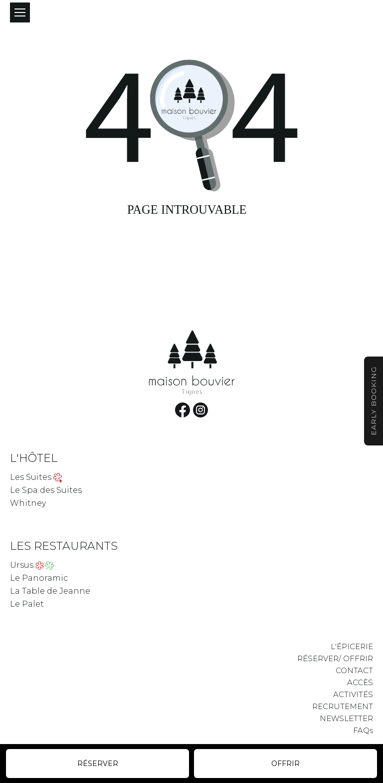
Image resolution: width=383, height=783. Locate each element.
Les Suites (30, 477)
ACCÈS (360, 682)
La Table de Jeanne (50, 591)
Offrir (285, 763)
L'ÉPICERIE (352, 646)
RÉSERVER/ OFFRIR (335, 658)
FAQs (363, 730)
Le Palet (27, 604)
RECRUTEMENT (342, 706)
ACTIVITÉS (353, 694)
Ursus (21, 565)
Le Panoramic (39, 578)
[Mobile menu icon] (20, 12)
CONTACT (354, 670)
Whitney (28, 503)
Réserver (97, 763)
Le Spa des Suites (46, 490)
